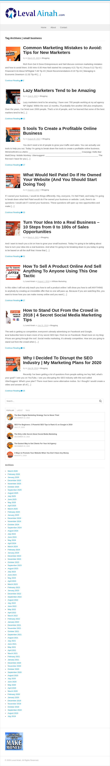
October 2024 (13, 524)
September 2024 (14, 528)
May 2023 (12, 578)
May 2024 (12, 540)
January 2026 (13, 477)
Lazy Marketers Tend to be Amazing (59, 90)
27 (23, 300)
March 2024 (13, 546)
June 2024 (12, 537)
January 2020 (13, 697)
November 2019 (14, 704)
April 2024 (12, 543)
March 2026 (13, 471)
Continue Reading (12, 80)
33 (23, 212)
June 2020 (12, 682)
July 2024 (12, 534)
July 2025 (12, 496)
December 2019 (14, 701)
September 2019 (14, 710)
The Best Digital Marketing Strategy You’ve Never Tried (36, 415)
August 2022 (13, 600)
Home (43, 27)
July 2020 (12, 679)
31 (23, 256)
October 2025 (13, 487)
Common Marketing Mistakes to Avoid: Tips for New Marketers (62, 50)
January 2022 (13, 622)
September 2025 (14, 490)
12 (23, 118)
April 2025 (12, 506)
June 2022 (12, 606)
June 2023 (12, 575)
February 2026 (14, 474)
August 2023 (13, 568)
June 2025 (12, 499)
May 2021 (12, 647)
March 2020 (13, 691)
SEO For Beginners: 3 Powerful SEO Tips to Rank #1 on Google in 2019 (43, 425)
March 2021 (13, 653)
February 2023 (14, 587)
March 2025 (13, 509)
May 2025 (12, 502)
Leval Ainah (30, 281)
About (53, 27)
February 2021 (14, 657)
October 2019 (13, 707)
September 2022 (14, 597)
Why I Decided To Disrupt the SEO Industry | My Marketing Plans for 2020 (62, 360)
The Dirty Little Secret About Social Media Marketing (35, 434)
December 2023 (14, 556)
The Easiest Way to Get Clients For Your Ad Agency (35, 444)
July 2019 (12, 716)
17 (23, 165)
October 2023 (13, 562)
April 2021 (12, 650)
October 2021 (13, 631)
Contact (63, 27)
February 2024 (14, 550)
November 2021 (14, 628)
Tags (27, 410)
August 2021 (13, 638)
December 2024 (14, 518)
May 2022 (12, 609)
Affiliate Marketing (59, 281)
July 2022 (12, 603)
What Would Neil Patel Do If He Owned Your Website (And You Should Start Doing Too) (62, 179)
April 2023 (12, 581)
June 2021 (12, 644)
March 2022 (13, 616)
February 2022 (14, 619)
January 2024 (13, 553)
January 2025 (13, 515)
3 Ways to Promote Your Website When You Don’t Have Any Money (41, 453)
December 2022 (14, 594)
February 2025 (14, 512)
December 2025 (14, 480)
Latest (20, 410)
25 (23, 391)
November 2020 (14, 666)
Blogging (45, 58)
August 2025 (13, 493)
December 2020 (14, 663)
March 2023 (13, 584)
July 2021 (12, 641)
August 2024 (13, 531)
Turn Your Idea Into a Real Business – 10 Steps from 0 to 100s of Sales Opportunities (61, 227)
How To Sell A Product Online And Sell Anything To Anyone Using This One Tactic (62, 271)
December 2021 (14, 625)
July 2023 (12, 572)
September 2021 (14, 634)
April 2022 (12, 612)
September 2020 (14, 672)
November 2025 (14, 484)
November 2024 (14, 521)
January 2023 (13, 590)
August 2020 (13, 675)
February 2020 (14, 694)
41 (23, 348)
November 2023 (14, 559)
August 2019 (13, 713)
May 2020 (12, 685)
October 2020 (13, 669)
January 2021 (13, 660)
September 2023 (14, 565)
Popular (10, 410)
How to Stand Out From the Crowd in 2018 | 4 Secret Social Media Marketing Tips (62, 315)
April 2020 (12, 688)
